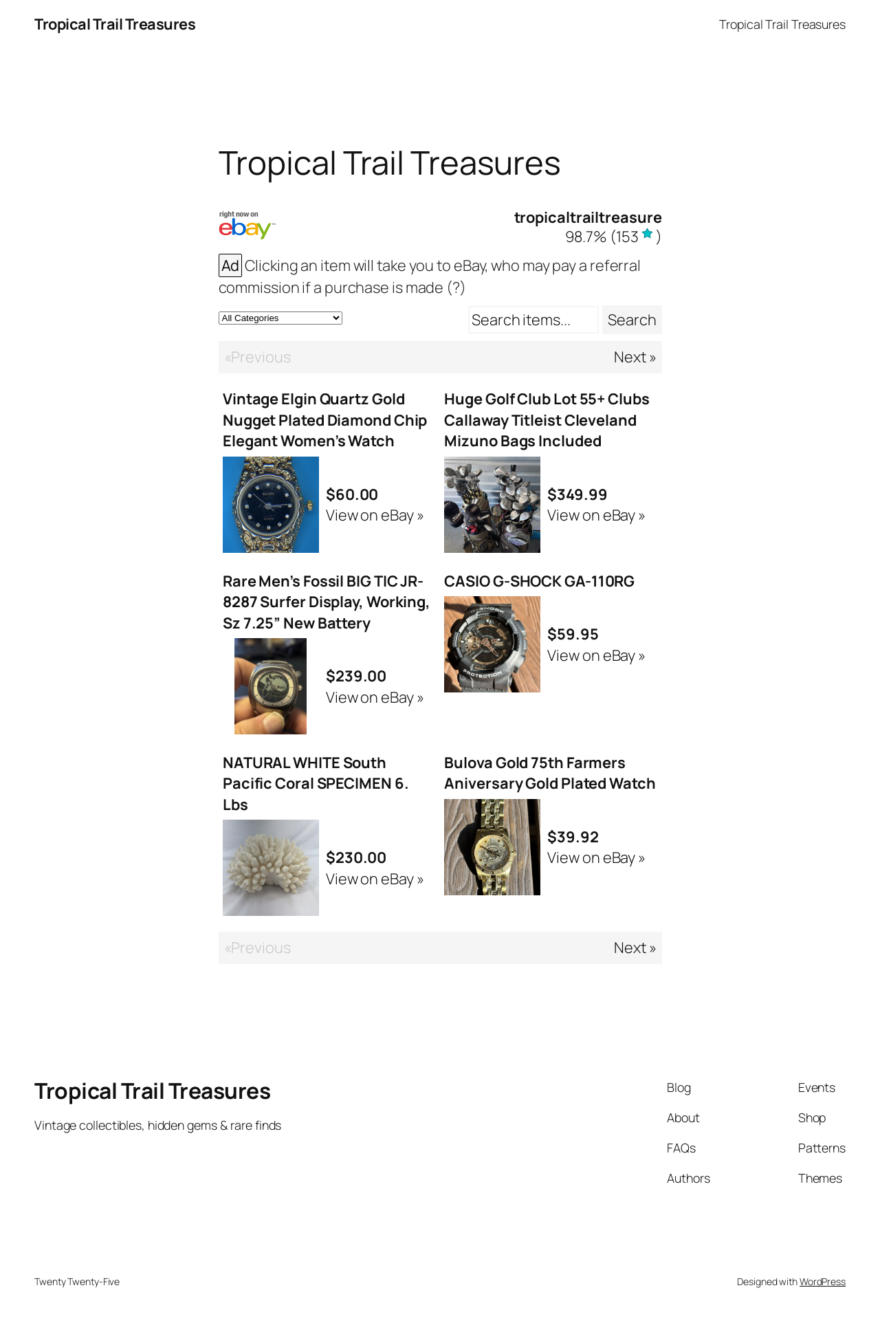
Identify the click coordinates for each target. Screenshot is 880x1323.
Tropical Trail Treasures (114, 24)
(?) (456, 287)
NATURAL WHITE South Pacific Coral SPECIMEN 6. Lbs (316, 783)
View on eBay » (375, 515)
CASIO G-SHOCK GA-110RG (539, 581)
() (613, 236)
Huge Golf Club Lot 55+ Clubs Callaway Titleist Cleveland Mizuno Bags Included (546, 420)
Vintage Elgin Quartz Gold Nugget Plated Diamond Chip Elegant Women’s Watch (325, 420)
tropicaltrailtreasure (588, 217)
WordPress (823, 1281)
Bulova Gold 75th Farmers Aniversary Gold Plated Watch (549, 773)
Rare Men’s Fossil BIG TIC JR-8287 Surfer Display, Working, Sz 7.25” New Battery (326, 602)
